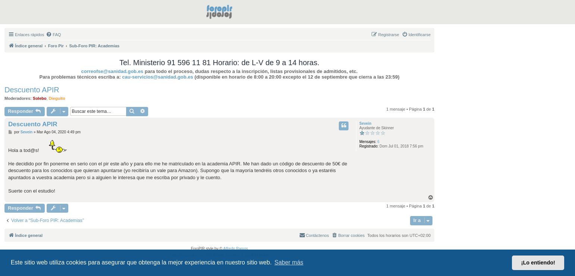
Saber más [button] (289, 262)
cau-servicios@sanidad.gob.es (157, 77)
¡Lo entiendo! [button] (538, 263)
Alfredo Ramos (235, 249)
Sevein (365, 123)
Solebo (40, 98)
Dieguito (57, 98)
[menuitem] (53, 34)
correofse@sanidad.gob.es (112, 71)
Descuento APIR (31, 90)
